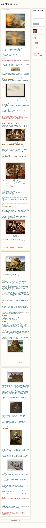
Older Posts (28, 517)
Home (16, 517)
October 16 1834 (14, 118)
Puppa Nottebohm (41, 29)
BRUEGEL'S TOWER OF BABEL (9, 254)
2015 (34, 38)
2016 (34, 37)
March (35, 48)
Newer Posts (4, 517)
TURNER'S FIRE (5, 11)
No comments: (16, 512)
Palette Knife (18, 118)
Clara (13, 513)
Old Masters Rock (9, 4)
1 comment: (15, 362)
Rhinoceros (24, 513)
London (10, 118)
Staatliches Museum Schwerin (6, 514)
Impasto (22, 117)
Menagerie (21, 513)
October (35, 42)
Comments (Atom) (17, 520)
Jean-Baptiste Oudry (17, 513)
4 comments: (15, 116)
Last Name (34, 20)
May (35, 46)
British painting (6, 117)
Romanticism (22, 118)
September (36, 43)
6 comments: (15, 247)
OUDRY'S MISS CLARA (7, 370)
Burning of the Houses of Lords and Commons (14, 117)
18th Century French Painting (8, 513)
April (35, 47)
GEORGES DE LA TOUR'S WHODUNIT (11, 123)
